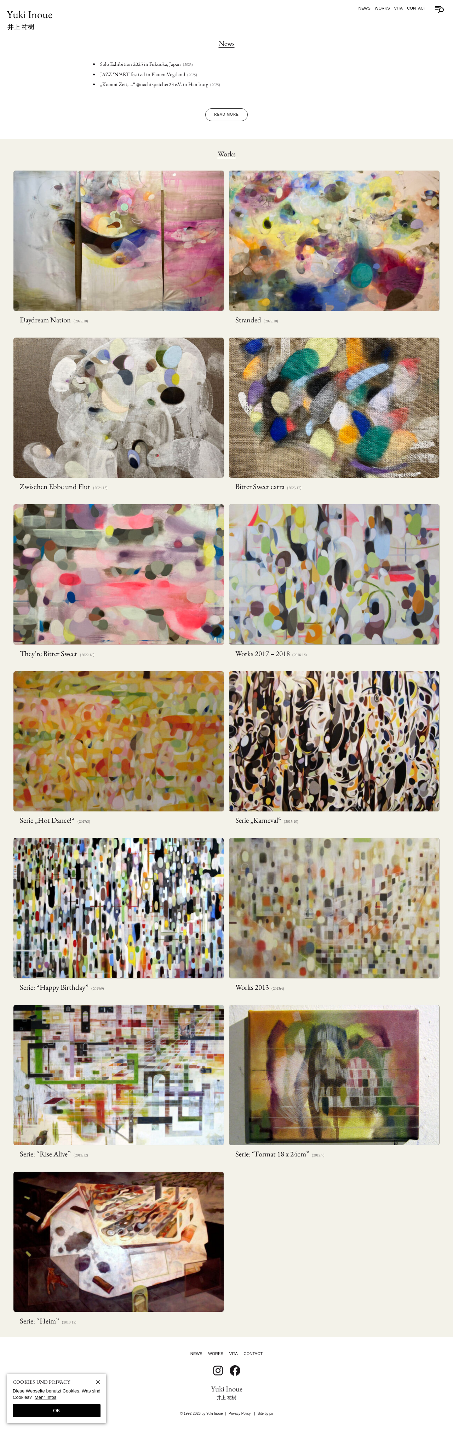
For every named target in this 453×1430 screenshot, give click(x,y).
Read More (226, 114)
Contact (416, 8)
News (365, 8)
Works (382, 8)
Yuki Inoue (29, 19)
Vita (398, 8)
